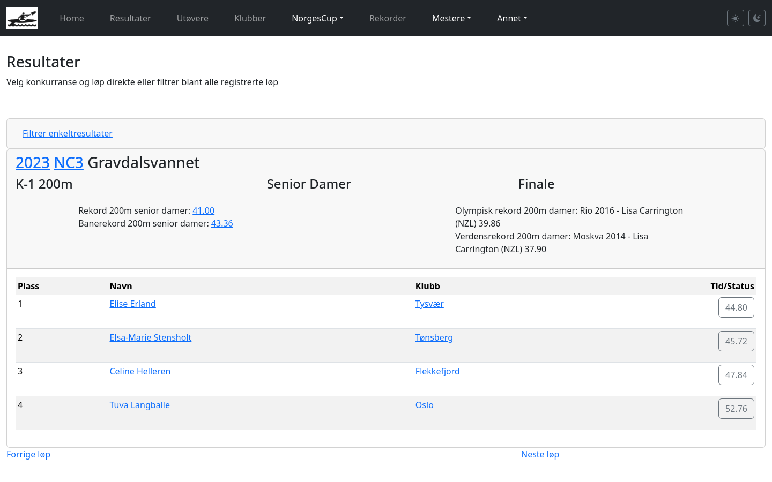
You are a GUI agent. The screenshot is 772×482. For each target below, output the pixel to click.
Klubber (250, 18)
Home (72, 18)
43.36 (222, 223)
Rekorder (387, 18)
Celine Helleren (139, 371)
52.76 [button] (736, 409)
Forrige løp (28, 454)
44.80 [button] (736, 307)
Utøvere (193, 18)
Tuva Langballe (139, 405)
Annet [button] (509, 18)
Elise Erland (132, 304)
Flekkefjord (437, 371)
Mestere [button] (448, 18)
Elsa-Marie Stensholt (150, 337)
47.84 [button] (736, 375)
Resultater (130, 18)
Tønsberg (434, 337)
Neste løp (540, 454)
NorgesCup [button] (314, 18)
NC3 (69, 162)
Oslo (424, 405)
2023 (33, 162)
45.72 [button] (736, 341)
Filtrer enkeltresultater (68, 133)
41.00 (203, 210)
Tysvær (429, 304)
